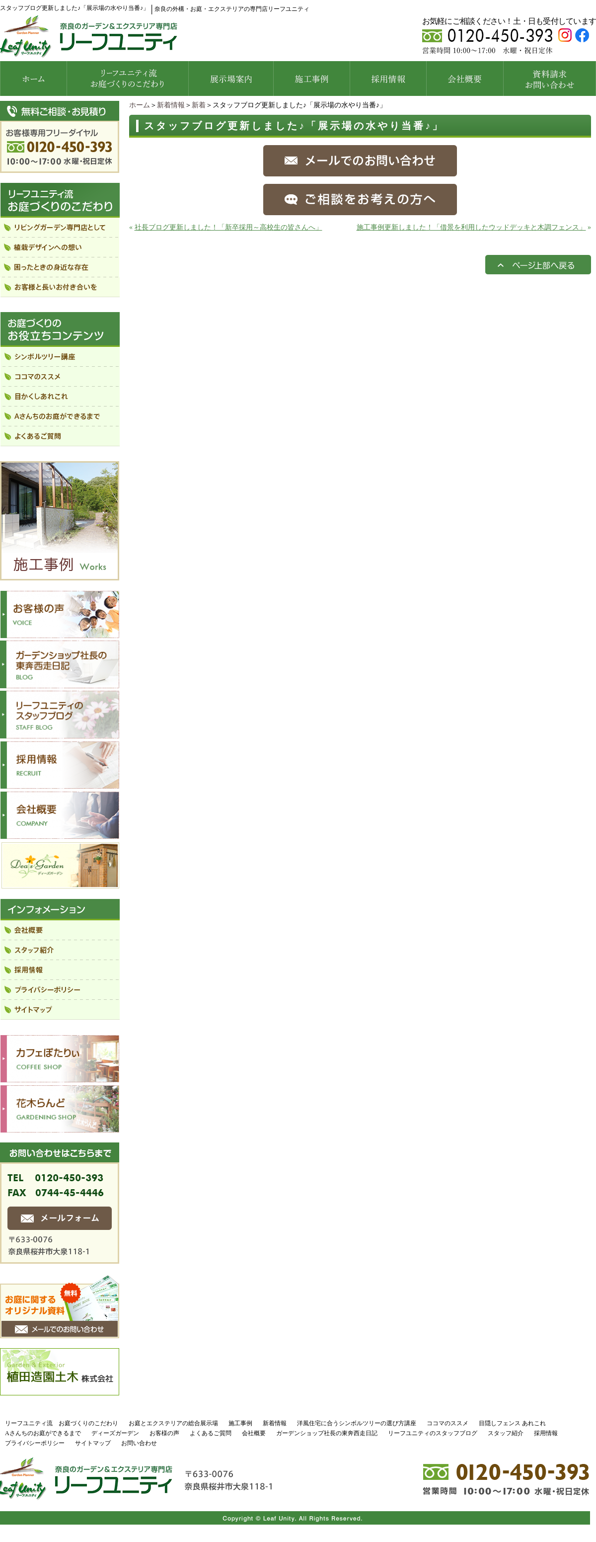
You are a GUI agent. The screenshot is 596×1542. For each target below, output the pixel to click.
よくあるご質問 (210, 1433)
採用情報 (546, 1433)
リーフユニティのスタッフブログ (432, 1433)
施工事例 (240, 1423)
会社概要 (254, 1433)
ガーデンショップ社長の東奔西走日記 (326, 1433)
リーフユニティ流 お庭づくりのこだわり (61, 1423)
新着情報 (171, 105)
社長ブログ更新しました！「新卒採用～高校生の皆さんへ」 (228, 227)
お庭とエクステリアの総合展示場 (173, 1423)
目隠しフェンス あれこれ (512, 1423)
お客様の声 (164, 1433)
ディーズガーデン (115, 1433)
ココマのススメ (447, 1423)
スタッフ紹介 (505, 1433)
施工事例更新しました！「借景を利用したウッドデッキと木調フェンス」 (471, 227)
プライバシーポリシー (35, 1443)
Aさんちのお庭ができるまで (43, 1433)
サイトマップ (93, 1443)
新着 (199, 105)
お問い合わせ (139, 1443)
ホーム (139, 105)
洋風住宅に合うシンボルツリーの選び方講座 (356, 1423)
